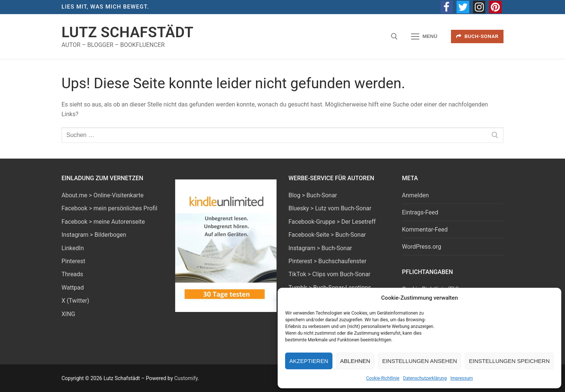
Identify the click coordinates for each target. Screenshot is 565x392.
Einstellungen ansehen (419, 361)
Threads (72, 274)
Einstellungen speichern (509, 361)
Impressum (461, 378)
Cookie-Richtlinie (383, 378)
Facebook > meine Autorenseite (103, 221)
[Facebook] (447, 7)
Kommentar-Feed (425, 229)
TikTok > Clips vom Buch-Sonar (329, 274)
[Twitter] (463, 7)
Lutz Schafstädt (127, 32)
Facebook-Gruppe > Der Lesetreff (332, 221)
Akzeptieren (308, 361)
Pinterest (73, 261)
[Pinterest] (495, 7)
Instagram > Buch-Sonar (320, 248)
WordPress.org (421, 246)
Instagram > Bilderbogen (93, 234)
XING (68, 314)
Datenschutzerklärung (425, 378)
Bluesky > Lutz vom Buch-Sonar (329, 208)
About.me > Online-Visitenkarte (102, 195)
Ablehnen (355, 361)
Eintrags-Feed (420, 212)
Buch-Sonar (477, 36)
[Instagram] (479, 7)
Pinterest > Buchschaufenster (327, 261)
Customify (186, 378)
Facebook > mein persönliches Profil (109, 208)
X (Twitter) (75, 300)
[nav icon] (424, 36)
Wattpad (72, 287)
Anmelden (415, 195)
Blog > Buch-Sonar (312, 195)
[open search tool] (394, 36)
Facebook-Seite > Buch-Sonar (327, 234)
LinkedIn (72, 248)
